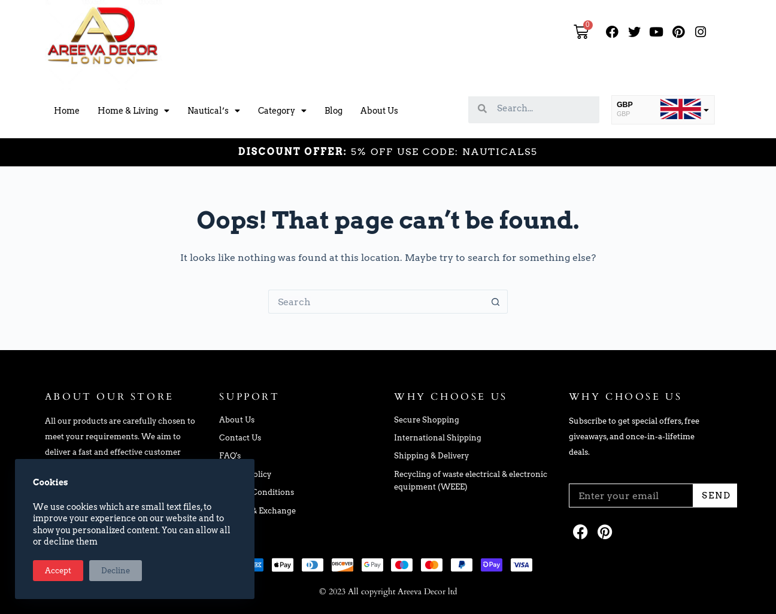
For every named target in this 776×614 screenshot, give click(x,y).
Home (67, 110)
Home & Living (133, 111)
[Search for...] (376, 302)
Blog (333, 110)
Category (282, 111)
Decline (115, 570)
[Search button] (496, 302)
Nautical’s (213, 111)
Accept (58, 570)
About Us (379, 110)
